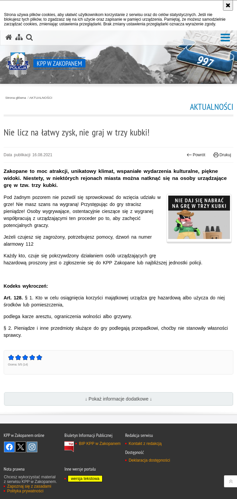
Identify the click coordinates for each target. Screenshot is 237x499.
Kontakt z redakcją (145, 443)
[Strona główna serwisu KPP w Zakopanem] (8, 37)
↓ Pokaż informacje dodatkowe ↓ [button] (118, 399)
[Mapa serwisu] (19, 37)
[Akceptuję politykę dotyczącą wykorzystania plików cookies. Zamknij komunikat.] (228, 5)
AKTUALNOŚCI (40, 97)
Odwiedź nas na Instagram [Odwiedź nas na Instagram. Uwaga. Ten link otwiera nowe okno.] (32, 447)
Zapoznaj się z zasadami (29, 486)
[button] (225, 38)
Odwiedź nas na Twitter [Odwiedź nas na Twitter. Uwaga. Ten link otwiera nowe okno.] (20, 447)
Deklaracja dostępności (149, 460)
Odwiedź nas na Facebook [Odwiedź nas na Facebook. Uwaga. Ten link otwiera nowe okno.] (9, 447)
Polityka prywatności (25, 491)
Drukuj (222, 155)
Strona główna (15, 97)
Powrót (196, 155)
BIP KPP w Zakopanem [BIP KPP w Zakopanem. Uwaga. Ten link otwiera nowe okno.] (100, 443)
